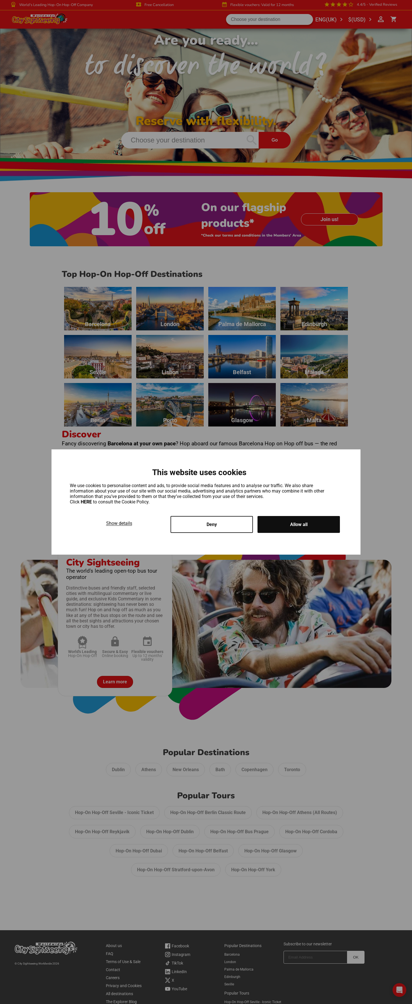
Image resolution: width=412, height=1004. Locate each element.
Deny (212, 524)
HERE (87, 502)
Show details (119, 523)
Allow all (299, 524)
